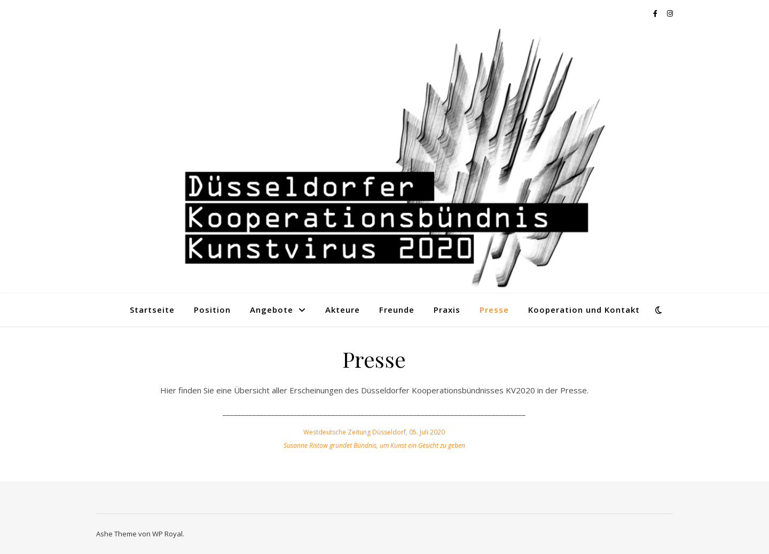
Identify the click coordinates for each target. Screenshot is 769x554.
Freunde (396, 309)
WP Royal (167, 534)
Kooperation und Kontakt (584, 309)
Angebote (271, 309)
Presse (494, 309)
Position (212, 309)
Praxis (447, 309)
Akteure (342, 309)
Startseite (152, 309)
